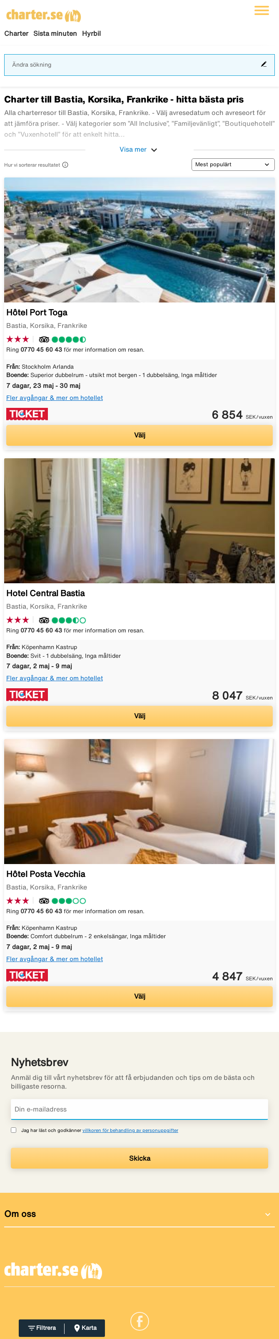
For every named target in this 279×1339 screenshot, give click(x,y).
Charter (16, 33)
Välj (139, 435)
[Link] (139, 1320)
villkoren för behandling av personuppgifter (130, 1130)
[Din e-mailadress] (139, 1109)
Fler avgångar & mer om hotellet (54, 398)
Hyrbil (91, 33)
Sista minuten (55, 33)
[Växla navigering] (261, 10)
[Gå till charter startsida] (43, 13)
